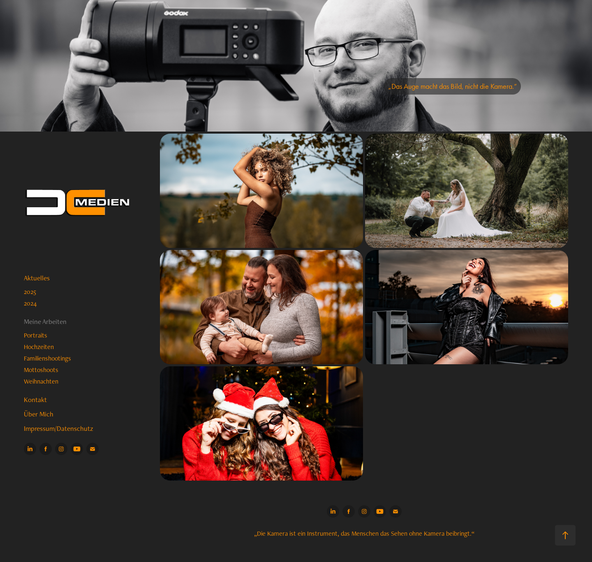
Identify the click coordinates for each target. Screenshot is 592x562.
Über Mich (38, 414)
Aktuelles (37, 277)
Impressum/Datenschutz (58, 428)
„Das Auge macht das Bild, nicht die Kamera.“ (452, 86)
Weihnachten (41, 381)
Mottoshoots (41, 369)
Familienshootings (47, 358)
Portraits (35, 335)
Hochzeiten (39, 346)
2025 (30, 291)
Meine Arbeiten (45, 321)
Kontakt (35, 399)
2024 (30, 303)
